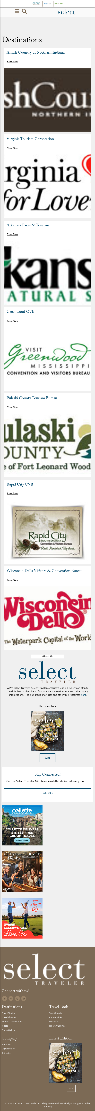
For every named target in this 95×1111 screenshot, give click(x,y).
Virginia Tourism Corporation (30, 139)
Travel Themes (9, 1017)
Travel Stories (8, 1013)
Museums (54, 1021)
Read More (12, 62)
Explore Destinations (12, 1021)
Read (47, 758)
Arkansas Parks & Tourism (28, 225)
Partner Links (55, 1017)
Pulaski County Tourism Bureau (32, 398)
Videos (5, 1025)
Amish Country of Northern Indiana (36, 53)
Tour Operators (56, 1013)
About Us (6, 1044)
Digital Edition (8, 1048)
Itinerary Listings (57, 1025)
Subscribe (48, 793)
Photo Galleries (9, 1030)
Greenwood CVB (21, 312)
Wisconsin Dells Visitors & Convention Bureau (44, 571)
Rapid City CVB (20, 485)
